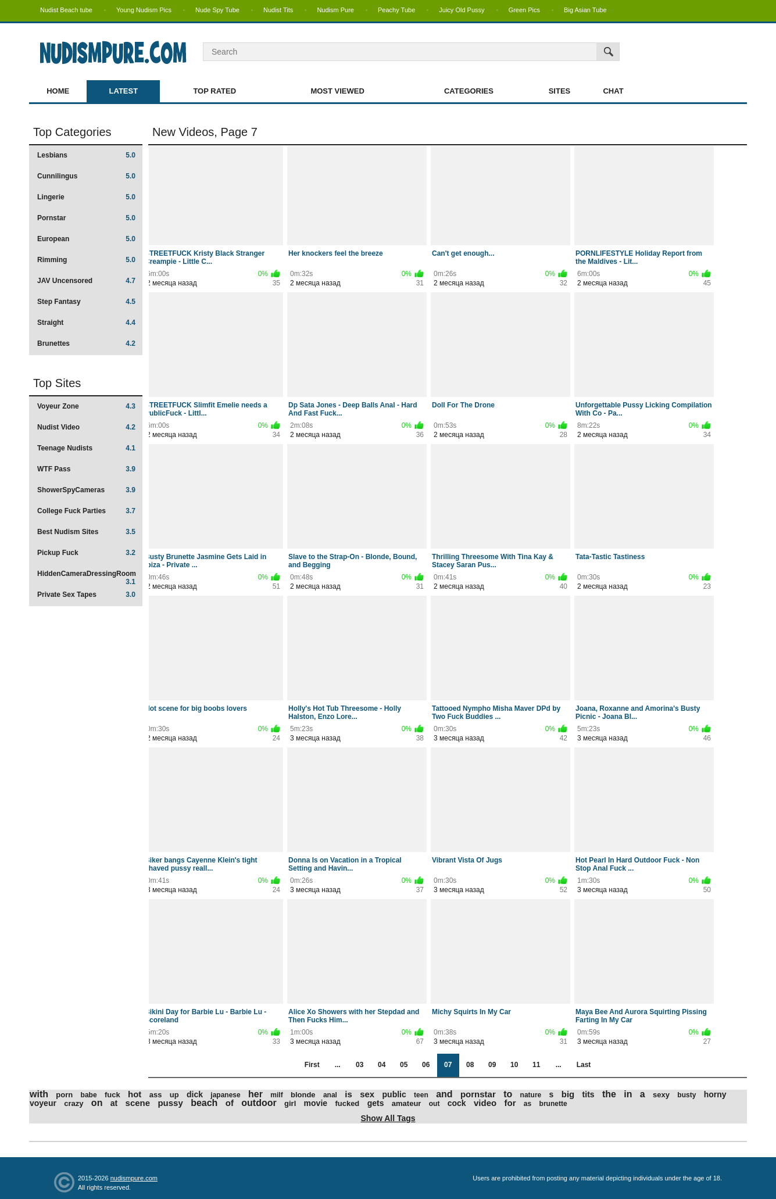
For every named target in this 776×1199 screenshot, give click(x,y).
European (86, 239)
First (312, 1065)
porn (64, 1094)
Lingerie (86, 197)
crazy (73, 1103)
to (507, 1094)
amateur (406, 1103)
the (609, 1094)
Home (58, 91)
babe (89, 1095)
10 (514, 1065)
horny (715, 1094)
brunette (553, 1104)
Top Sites (57, 383)
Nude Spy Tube (217, 9)
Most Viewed (337, 91)
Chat (613, 91)
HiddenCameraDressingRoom (86, 577)
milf (276, 1095)
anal (330, 1095)
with (39, 1094)
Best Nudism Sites (86, 532)
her (255, 1094)
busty (686, 1095)
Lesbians (86, 155)
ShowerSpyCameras (86, 490)
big (568, 1094)
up (174, 1094)
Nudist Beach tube (66, 9)
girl (290, 1103)
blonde (303, 1094)
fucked (347, 1103)
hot (134, 1094)
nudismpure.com (134, 1178)
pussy (170, 1103)
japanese (225, 1095)
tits (588, 1094)
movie (315, 1103)
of (230, 1103)
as (527, 1104)
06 (426, 1065)
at (113, 1103)
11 (536, 1065)
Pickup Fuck (86, 553)
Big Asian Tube (585, 9)
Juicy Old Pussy (461, 9)
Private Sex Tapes (86, 594)
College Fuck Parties (86, 511)
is (348, 1094)
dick (195, 1094)
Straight (86, 322)
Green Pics (524, 9)
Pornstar (86, 218)
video (485, 1103)
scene (138, 1103)
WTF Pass (86, 469)
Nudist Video (86, 427)
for (510, 1103)
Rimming (86, 260)
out (434, 1104)
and (444, 1094)
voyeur (43, 1103)
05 (403, 1065)
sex (367, 1094)
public (394, 1094)
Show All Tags (387, 1118)
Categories (469, 91)
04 (381, 1065)
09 (492, 1065)
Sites (560, 91)
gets (375, 1103)
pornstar (478, 1094)
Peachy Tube (396, 9)
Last (584, 1065)
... (338, 1065)
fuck (112, 1094)
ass (155, 1094)
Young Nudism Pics (143, 9)
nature (531, 1095)
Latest (123, 91)
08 (470, 1065)
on (97, 1103)
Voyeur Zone (86, 406)
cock (457, 1103)
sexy (661, 1094)
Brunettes (86, 343)
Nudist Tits (278, 9)
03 (359, 1065)
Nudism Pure (335, 9)
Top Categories (72, 132)
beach (204, 1103)
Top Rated (214, 91)
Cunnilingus (86, 176)
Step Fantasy (86, 302)
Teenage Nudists (86, 448)
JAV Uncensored (86, 281)
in (628, 1094)
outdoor (258, 1103)
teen (421, 1095)
